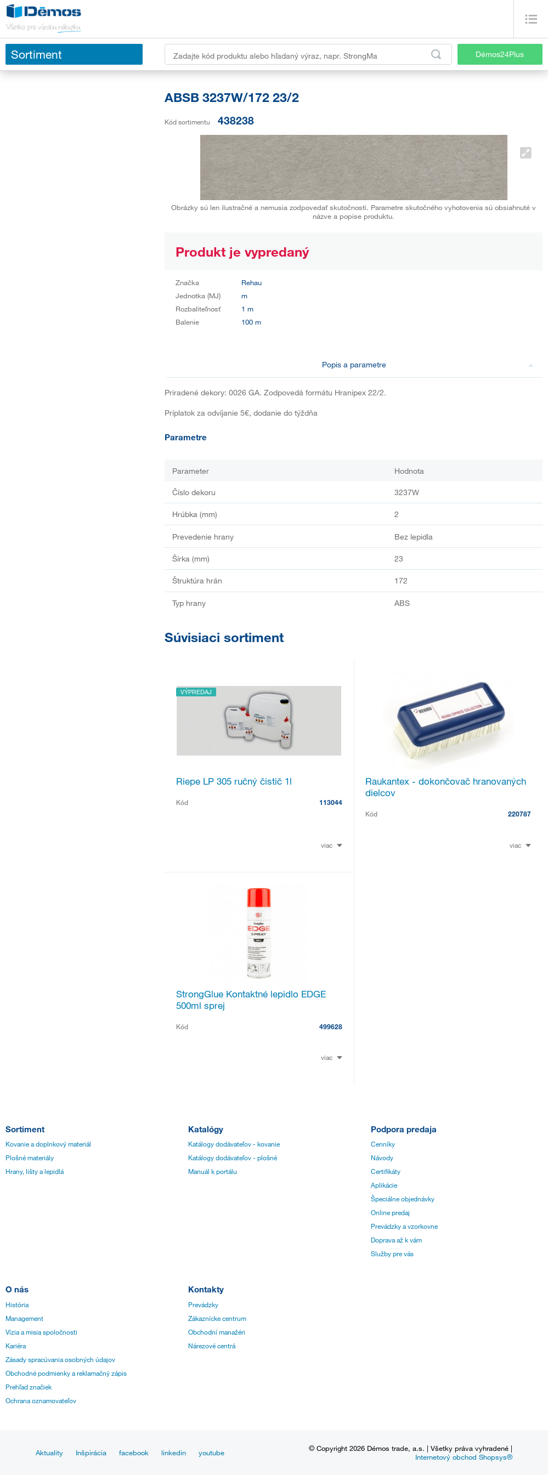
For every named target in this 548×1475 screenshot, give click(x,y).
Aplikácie (384, 1185)
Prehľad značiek (28, 1386)
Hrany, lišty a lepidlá (34, 1171)
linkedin (173, 1452)
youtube (211, 1452)
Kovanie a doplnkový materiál (48, 1143)
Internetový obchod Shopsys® (463, 1457)
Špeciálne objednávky (402, 1198)
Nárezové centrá (211, 1345)
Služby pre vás (392, 1253)
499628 (330, 1026)
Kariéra (15, 1345)
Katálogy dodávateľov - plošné (232, 1157)
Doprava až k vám (396, 1239)
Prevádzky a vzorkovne (404, 1226)
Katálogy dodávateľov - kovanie (234, 1143)
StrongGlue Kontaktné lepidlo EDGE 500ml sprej (251, 999)
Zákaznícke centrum (217, 1318)
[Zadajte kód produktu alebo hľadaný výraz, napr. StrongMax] (308, 54)
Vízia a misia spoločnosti (41, 1332)
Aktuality (49, 1452)
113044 (330, 802)
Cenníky (383, 1143)
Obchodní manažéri (216, 1332)
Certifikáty (385, 1171)
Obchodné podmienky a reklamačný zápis (66, 1373)
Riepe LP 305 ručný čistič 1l (234, 781)
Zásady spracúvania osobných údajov (60, 1359)
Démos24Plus (500, 54)
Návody (382, 1157)
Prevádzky (203, 1304)
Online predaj (390, 1212)
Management (24, 1318)
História (17, 1304)
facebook (134, 1452)
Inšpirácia (91, 1452)
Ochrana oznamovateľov (40, 1400)
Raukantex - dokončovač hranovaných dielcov (445, 786)
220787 (519, 813)
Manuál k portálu (212, 1171)
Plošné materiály (29, 1157)
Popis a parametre (428, 364)
